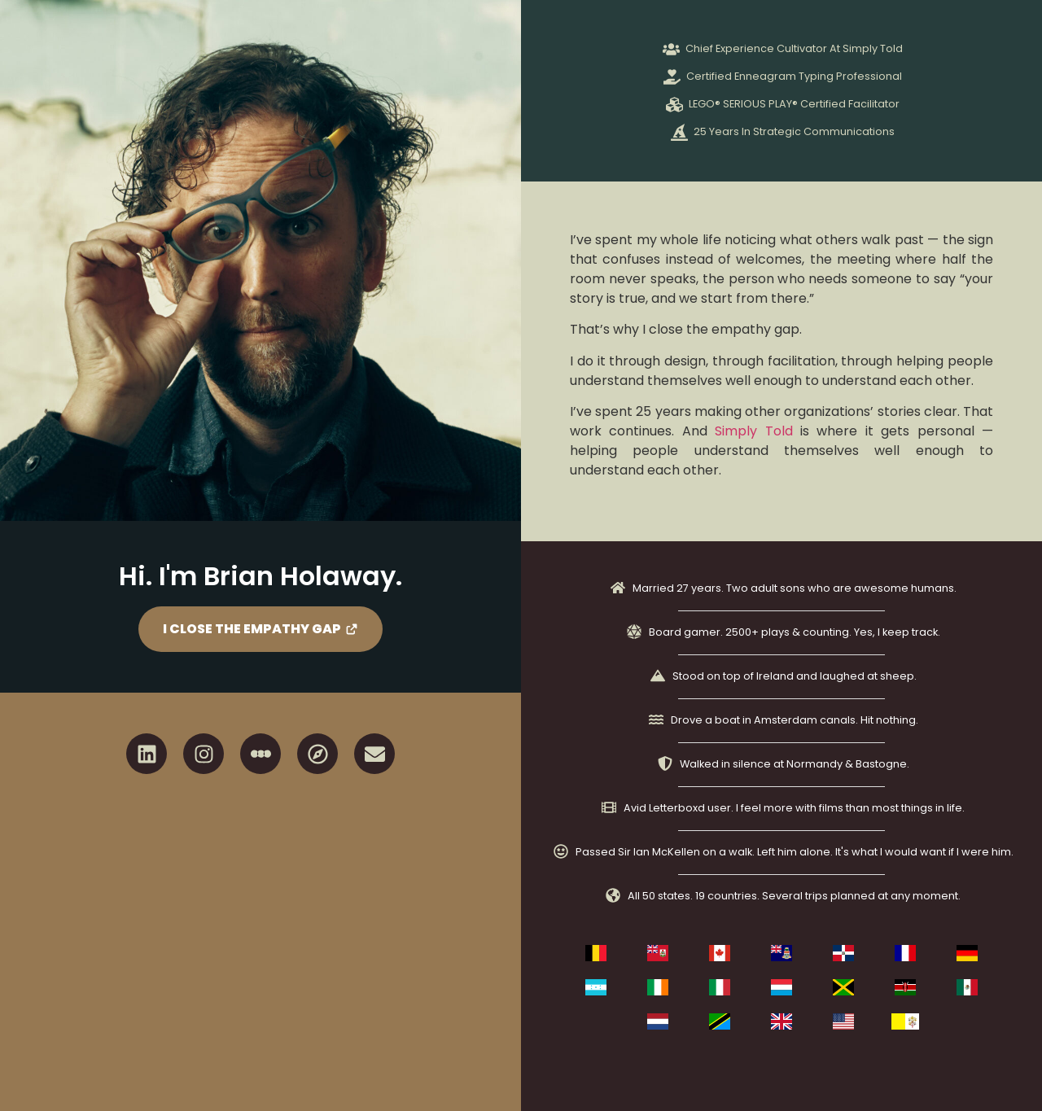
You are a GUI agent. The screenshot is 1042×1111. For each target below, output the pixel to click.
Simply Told (753, 431)
